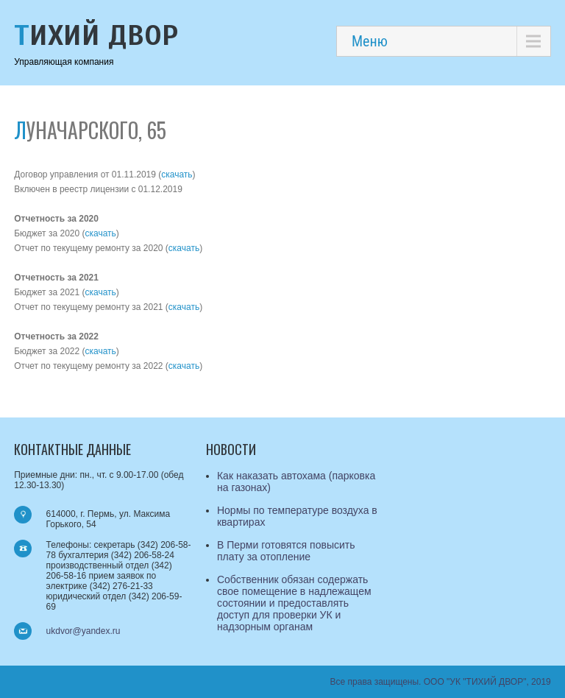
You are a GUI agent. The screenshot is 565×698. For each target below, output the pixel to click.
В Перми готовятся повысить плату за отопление (286, 551)
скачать (176, 174)
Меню (370, 41)
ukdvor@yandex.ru (83, 631)
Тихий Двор (96, 35)
